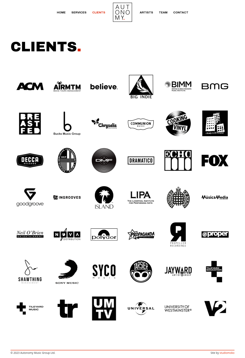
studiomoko (227, 353)
